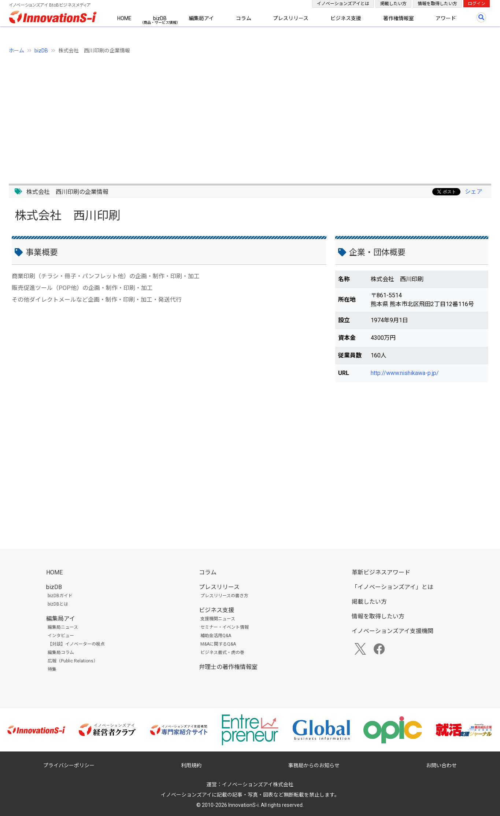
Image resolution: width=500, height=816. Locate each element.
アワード (446, 18)
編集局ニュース (63, 627)
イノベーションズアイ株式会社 (257, 784)
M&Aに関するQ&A (218, 644)
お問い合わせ (441, 765)
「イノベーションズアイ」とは (392, 587)
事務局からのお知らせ (314, 765)
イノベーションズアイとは (343, 3)
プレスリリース (290, 18)
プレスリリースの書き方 (224, 595)
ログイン (476, 3)
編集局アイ (201, 18)
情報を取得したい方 (437, 3)
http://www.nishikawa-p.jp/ (405, 373)
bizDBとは (58, 604)
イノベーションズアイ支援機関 (392, 631)
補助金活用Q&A (215, 635)
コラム (243, 18)
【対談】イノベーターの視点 (76, 644)
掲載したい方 (393, 3)
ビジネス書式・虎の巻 (222, 652)
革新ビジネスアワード (381, 572)
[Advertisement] (228, 114)
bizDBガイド (60, 595)
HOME (124, 18)
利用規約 (191, 765)
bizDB (160, 18)
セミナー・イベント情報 (224, 627)
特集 (52, 669)
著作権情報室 (398, 18)
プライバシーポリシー (69, 765)
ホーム (16, 51)
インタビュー (61, 635)
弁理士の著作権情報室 (228, 667)
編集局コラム (61, 652)
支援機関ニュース (217, 618)
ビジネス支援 (345, 18)
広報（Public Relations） (73, 661)
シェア (473, 191)
